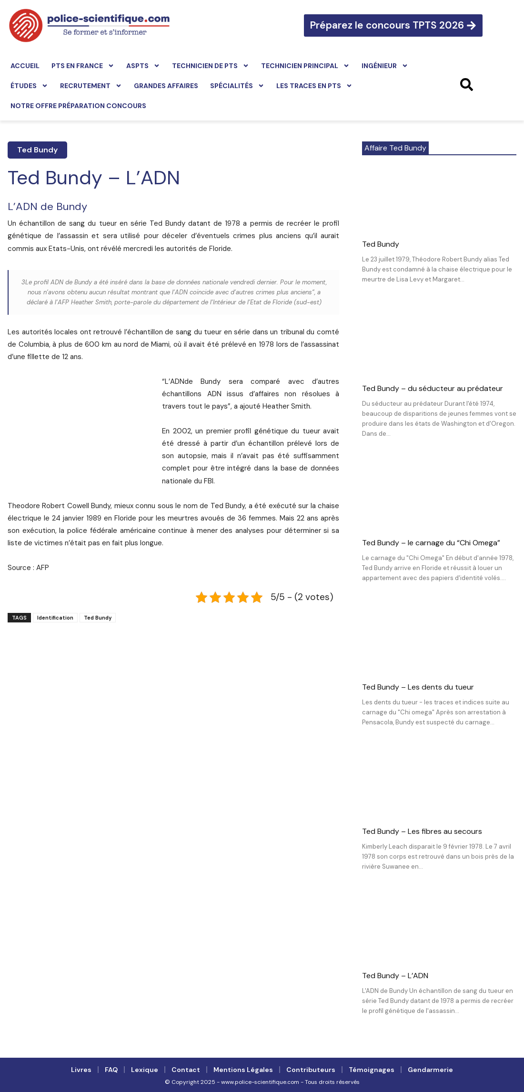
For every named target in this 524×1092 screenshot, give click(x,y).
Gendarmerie (430, 1069)
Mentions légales (243, 1069)
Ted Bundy (37, 150)
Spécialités (237, 86)
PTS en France (82, 66)
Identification (55, 617)
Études (29, 86)
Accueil (25, 65)
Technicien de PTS (210, 66)
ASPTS (143, 66)
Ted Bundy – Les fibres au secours (422, 831)
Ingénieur (385, 66)
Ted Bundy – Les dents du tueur (418, 687)
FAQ (111, 1069)
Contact (185, 1069)
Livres (81, 1069)
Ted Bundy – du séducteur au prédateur (432, 388)
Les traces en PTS (314, 86)
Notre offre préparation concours (78, 105)
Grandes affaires (166, 85)
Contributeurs (310, 1069)
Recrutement (91, 86)
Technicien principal (305, 66)
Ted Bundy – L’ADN (395, 976)
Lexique (144, 1069)
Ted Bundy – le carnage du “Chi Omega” (431, 543)
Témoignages (371, 1069)
